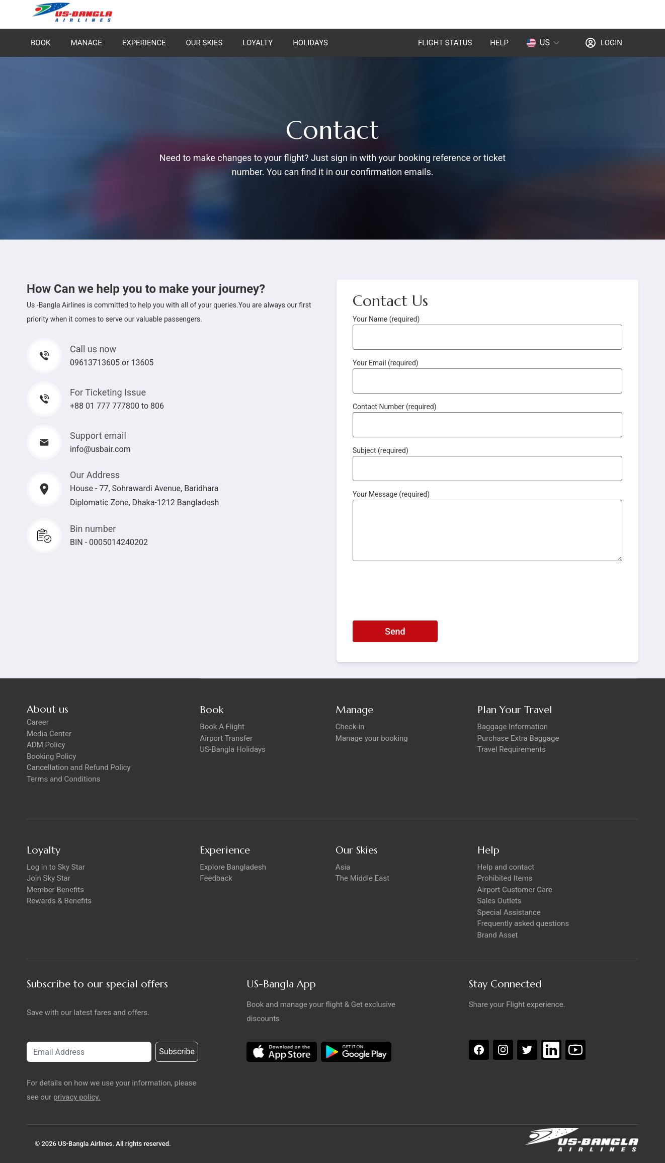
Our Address (95, 475)
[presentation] (429, 588)
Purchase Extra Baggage (518, 738)
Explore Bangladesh (233, 867)
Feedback (216, 878)
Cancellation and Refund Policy (79, 767)
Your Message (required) (391, 494)
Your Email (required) (386, 363)
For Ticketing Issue (108, 392)
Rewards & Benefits (59, 900)
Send (395, 631)
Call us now (93, 349)
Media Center (49, 733)
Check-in (350, 726)
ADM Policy (46, 744)
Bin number (93, 528)
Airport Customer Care (514, 889)
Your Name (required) (386, 319)
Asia (343, 867)
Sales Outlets (499, 900)
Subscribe (177, 1051)
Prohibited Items (505, 878)
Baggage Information (512, 726)
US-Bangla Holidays (232, 749)
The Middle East (362, 878)
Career (38, 722)
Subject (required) (380, 450)
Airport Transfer (226, 738)
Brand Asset (497, 935)
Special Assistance (509, 912)
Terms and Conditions (63, 779)
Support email (98, 435)
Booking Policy (51, 756)
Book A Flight (222, 726)
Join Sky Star (48, 878)
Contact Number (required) (395, 407)
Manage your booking (372, 738)
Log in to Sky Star (56, 867)
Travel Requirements (511, 749)
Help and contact (506, 867)
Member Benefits (55, 889)
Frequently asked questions (523, 923)
